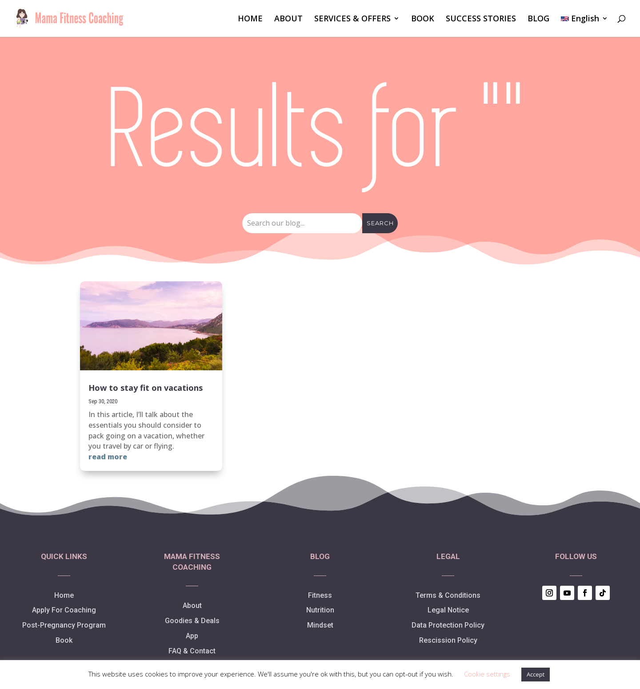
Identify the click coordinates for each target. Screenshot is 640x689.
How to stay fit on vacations (145, 387)
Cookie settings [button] (487, 673)
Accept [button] (535, 674)
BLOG (538, 20)
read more (107, 457)
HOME (250, 20)
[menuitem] (584, 26)
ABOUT (288, 20)
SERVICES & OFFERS (352, 20)
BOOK (422, 20)
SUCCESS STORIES (481, 20)
